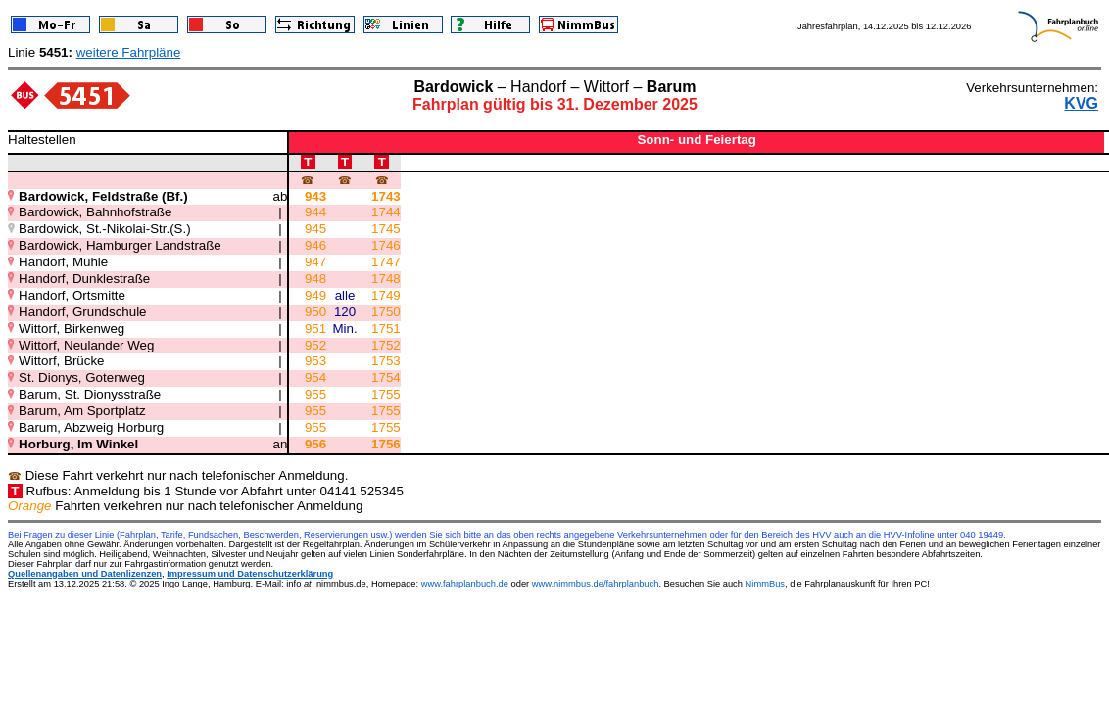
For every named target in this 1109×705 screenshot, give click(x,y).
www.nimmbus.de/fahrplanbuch (595, 583)
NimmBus (765, 583)
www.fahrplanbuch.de (464, 583)
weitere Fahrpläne (128, 52)
